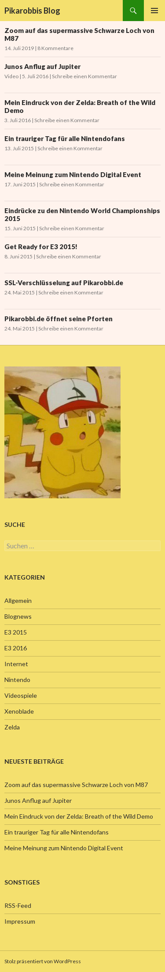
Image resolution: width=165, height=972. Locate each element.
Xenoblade (19, 711)
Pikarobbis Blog (32, 10)
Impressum (19, 921)
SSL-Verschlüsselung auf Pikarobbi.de (63, 283)
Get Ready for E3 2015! (40, 246)
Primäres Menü (154, 10)
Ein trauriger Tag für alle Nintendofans (64, 138)
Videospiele (20, 695)
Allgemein (18, 600)
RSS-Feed (17, 905)
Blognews (18, 616)
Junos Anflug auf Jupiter (42, 66)
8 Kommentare (55, 48)
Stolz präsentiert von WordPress (42, 961)
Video (11, 76)
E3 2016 (15, 648)
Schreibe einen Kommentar (84, 76)
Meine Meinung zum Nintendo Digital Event (72, 174)
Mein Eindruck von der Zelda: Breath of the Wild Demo (78, 816)
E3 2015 (15, 632)
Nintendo (17, 679)
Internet (16, 663)
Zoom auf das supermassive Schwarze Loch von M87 (76, 784)
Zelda (12, 727)
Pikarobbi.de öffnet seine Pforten (58, 319)
